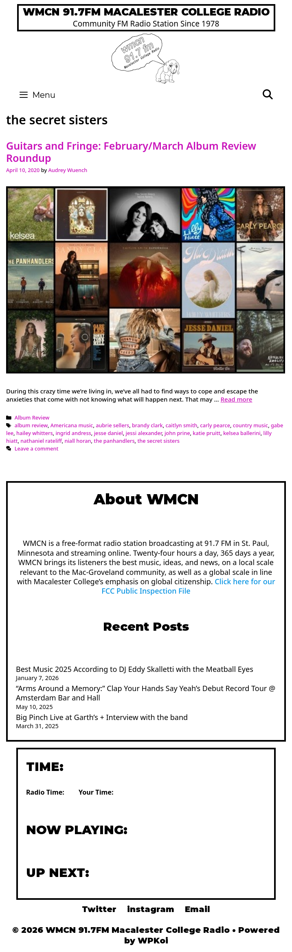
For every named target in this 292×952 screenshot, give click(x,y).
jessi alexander (144, 433)
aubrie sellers (112, 425)
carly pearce (215, 425)
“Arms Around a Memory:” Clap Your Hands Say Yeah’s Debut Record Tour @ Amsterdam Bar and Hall (145, 692)
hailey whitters (34, 433)
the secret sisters (158, 440)
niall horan (77, 440)
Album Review (32, 417)
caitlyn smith (182, 425)
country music (250, 425)
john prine (177, 433)
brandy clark (147, 425)
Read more (236, 399)
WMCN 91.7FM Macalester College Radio (146, 12)
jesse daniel (108, 433)
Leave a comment (37, 448)
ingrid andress (73, 433)
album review (31, 425)
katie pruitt (206, 433)
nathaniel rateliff (40, 440)
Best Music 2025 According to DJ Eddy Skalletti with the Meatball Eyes (134, 669)
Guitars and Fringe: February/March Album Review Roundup (131, 152)
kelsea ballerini (242, 433)
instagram (150, 909)
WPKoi (153, 940)
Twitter (99, 909)
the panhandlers (114, 440)
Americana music (71, 425)
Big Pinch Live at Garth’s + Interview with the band (102, 717)
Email (197, 909)
